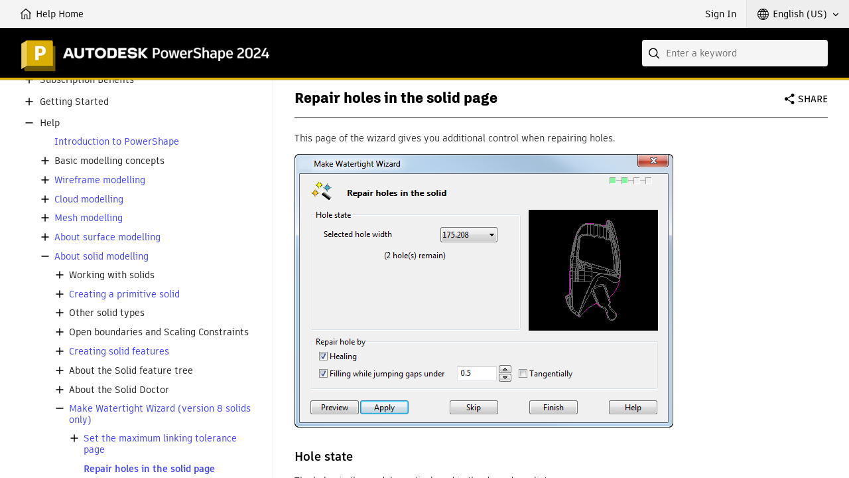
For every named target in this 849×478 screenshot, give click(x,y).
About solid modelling (101, 256)
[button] (798, 14)
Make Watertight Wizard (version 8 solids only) (160, 414)
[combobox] (735, 53)
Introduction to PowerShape (116, 141)
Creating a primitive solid (124, 294)
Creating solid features (119, 351)
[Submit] (655, 53)
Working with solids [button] (112, 275)
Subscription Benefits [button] (87, 80)
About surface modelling (107, 237)
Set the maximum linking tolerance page (160, 444)
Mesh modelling (88, 218)
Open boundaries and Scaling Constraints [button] (159, 332)
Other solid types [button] (107, 313)
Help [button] (50, 123)
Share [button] (813, 99)
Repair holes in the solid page (149, 469)
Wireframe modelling (99, 180)
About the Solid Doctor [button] (119, 390)
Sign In (720, 14)
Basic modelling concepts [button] (109, 161)
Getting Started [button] (74, 102)
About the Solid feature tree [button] (131, 370)
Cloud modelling (88, 199)
